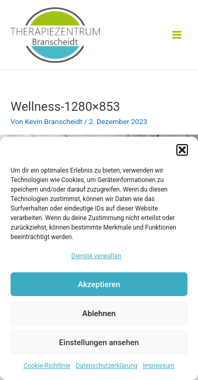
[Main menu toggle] (177, 35)
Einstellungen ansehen (99, 342)
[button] (182, 150)
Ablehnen (99, 313)
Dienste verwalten (96, 256)
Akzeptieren (99, 284)
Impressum (158, 365)
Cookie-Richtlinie (46, 365)
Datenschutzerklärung (106, 365)
